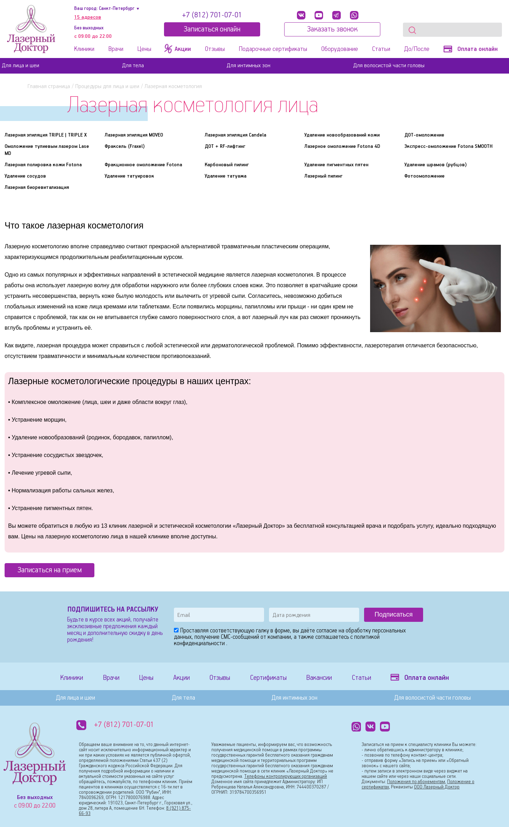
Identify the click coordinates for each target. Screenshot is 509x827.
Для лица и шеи (20, 65)
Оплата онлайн (471, 49)
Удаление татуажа (225, 176)
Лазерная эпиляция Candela (235, 135)
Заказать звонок (332, 29)
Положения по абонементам (416, 782)
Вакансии (319, 678)
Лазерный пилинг (323, 176)
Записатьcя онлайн (211, 29)
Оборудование (339, 49)
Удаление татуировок (129, 176)
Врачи (116, 49)
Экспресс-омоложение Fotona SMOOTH (448, 146)
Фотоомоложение (424, 176)
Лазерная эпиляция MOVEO (134, 135)
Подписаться (394, 614)
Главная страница (49, 86)
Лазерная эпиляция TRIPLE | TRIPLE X (46, 135)
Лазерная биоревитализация (37, 187)
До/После (416, 49)
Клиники (84, 49)
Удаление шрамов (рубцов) (435, 165)
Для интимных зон (248, 65)
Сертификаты (268, 678)
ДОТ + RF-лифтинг (225, 146)
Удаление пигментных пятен (336, 165)
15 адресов (87, 17)
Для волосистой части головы (389, 65)
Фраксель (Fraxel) (125, 146)
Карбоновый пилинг (227, 165)
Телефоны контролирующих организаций (285, 776)
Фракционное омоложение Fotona (143, 165)
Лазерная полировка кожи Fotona (43, 165)
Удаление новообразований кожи (342, 135)
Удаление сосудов (25, 176)
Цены (144, 49)
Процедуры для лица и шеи (107, 86)
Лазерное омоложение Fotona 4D (342, 146)
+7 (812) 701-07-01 (212, 15)
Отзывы (215, 49)
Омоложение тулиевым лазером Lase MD (47, 150)
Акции (181, 678)
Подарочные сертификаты (273, 49)
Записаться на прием (49, 570)
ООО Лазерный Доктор (437, 787)
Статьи (381, 49)
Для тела (133, 65)
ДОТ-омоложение (424, 135)
